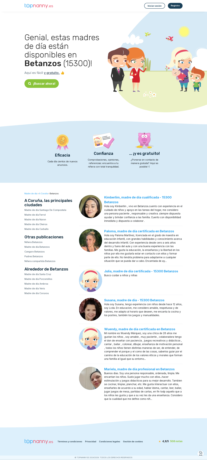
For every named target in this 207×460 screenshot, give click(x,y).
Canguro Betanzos (34, 251)
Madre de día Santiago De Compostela (45, 210)
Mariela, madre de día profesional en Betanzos (139, 369)
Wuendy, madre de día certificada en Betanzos (139, 329)
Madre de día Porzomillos (38, 279)
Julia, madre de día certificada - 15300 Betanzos (141, 271)
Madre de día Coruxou (36, 293)
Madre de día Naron (35, 219)
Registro (175, 5)
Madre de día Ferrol (35, 214)
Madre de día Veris (34, 288)
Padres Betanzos (33, 256)
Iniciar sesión (155, 6)
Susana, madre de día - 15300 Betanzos (134, 300)
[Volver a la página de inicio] (38, 5)
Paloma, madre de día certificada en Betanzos (139, 231)
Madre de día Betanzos (37, 246)
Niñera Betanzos (33, 242)
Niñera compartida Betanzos (39, 261)
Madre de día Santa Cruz (37, 274)
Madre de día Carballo (36, 229)
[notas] (166, 441)
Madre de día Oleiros (35, 224)
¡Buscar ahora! (41, 83)
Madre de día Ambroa (36, 283)
